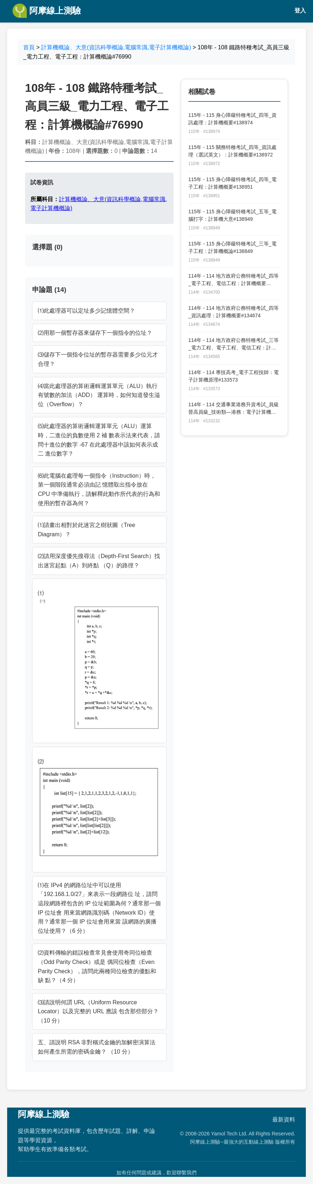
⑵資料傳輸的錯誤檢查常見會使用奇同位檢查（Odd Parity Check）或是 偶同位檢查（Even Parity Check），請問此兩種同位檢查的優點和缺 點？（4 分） (97, 966)
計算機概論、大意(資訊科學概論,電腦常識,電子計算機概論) (116, 47)
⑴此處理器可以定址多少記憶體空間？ (86, 311)
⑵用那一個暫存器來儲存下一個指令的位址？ (95, 333)
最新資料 (283, 1119)
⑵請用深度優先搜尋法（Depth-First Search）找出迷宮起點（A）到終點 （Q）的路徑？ (99, 560)
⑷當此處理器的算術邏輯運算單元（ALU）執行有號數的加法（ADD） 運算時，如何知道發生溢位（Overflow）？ (99, 395)
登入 (300, 11)
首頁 (29, 47)
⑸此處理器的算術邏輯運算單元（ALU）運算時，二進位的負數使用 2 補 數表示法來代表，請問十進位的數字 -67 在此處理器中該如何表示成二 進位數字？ (99, 440)
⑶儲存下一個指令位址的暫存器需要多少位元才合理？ (98, 359)
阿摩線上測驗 (47, 11)
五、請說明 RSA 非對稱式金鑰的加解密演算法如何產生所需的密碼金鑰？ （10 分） (96, 1047)
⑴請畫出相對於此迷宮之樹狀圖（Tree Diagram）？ (86, 529)
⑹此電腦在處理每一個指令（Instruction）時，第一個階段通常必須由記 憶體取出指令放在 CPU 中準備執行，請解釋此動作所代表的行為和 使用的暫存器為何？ (99, 489)
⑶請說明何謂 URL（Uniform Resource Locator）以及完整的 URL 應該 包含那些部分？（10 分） (98, 1011)
